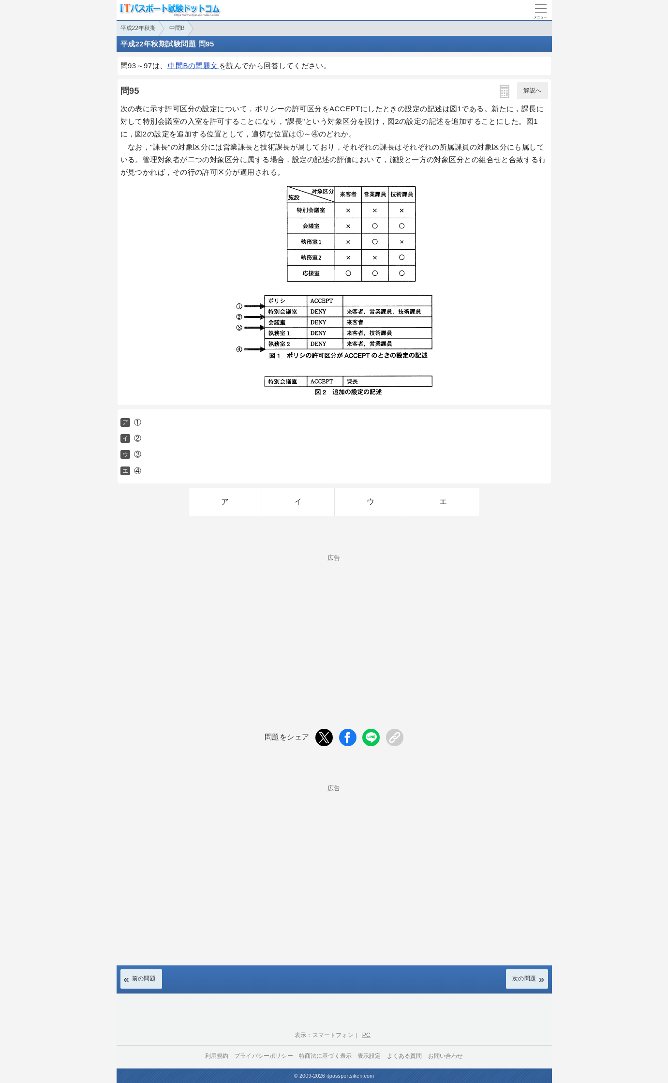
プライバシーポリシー (263, 1056)
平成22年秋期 (138, 28)
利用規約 (217, 1056)
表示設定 (369, 1056)
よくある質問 (404, 1056)
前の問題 (144, 978)
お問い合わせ (445, 1056)
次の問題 (524, 978)
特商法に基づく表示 (325, 1056)
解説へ (532, 90)
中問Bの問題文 (193, 65)
